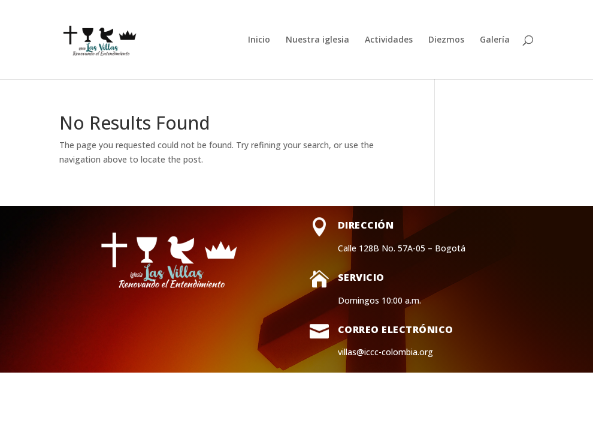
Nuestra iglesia (317, 40)
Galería (495, 40)
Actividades (389, 40)
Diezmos (446, 40)
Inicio (259, 40)
